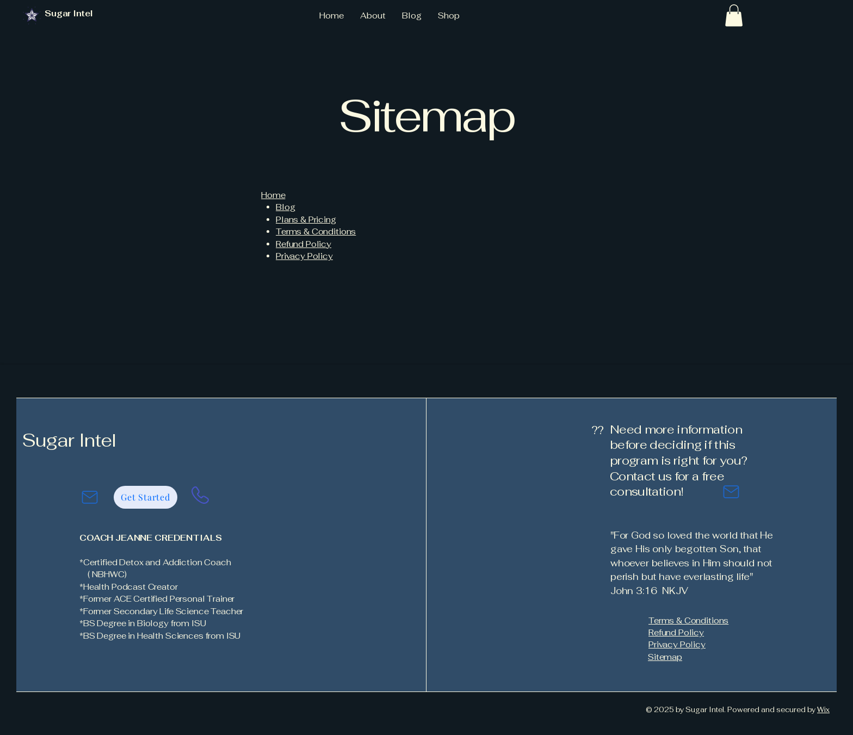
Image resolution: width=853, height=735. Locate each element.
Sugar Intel (69, 440)
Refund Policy (303, 244)
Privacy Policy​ (304, 256)
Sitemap (665, 657)
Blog (285, 207)
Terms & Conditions (316, 231)
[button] (734, 15)
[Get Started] (145, 497)
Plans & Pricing (306, 219)
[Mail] (90, 497)
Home (273, 195)
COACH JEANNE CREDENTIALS (150, 538)
